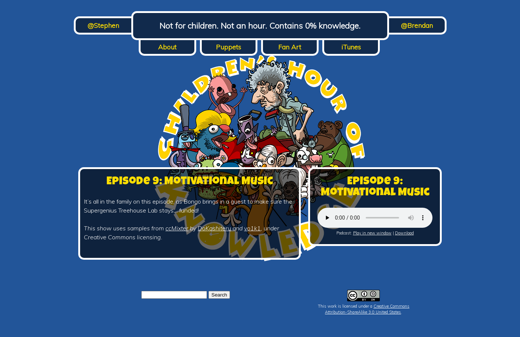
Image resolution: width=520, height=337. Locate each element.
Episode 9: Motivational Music (189, 182)
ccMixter (176, 228)
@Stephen (103, 25)
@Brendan (417, 25)
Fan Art (289, 47)
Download (404, 233)
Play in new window (372, 233)
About (167, 47)
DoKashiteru (214, 228)
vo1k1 (252, 228)
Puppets (228, 47)
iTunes (351, 47)
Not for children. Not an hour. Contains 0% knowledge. (260, 25)
